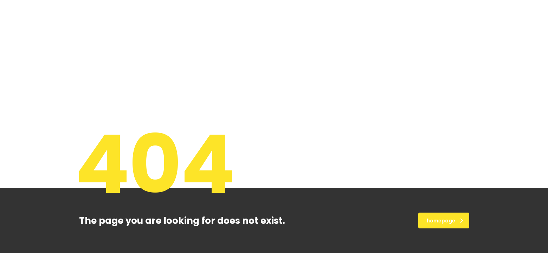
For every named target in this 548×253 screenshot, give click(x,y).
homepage (445, 220)
